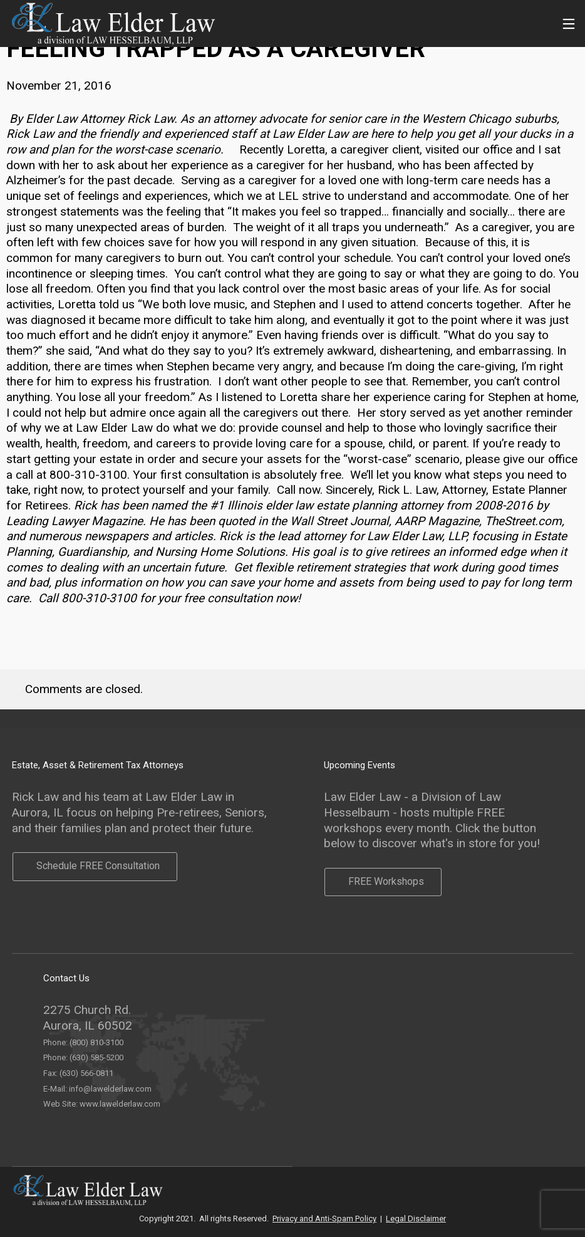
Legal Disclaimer (416, 1218)
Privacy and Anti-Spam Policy (324, 1218)
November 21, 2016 (58, 85)
